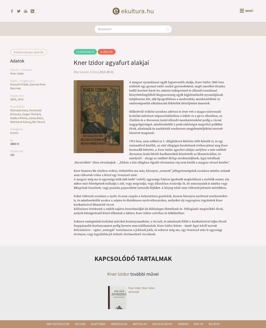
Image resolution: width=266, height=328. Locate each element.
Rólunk (80, 324)
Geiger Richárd (31, 114)
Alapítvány (98, 324)
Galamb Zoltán (88, 72)
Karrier (183, 324)
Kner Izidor (17, 73)
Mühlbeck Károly (20, 122)
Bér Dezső (38, 122)
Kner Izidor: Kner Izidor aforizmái (131, 290)
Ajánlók (106, 52)
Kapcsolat (140, 324)
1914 (20, 99)
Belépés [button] (214, 324)
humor (14, 133)
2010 (13, 99)
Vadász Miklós (19, 118)
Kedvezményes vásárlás (29, 52)
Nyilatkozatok (162, 324)
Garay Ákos (36, 118)
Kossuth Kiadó (19, 84)
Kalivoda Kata (19, 110)
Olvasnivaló (85, 52)
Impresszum (119, 324)
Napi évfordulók (58, 324)
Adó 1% (198, 324)
